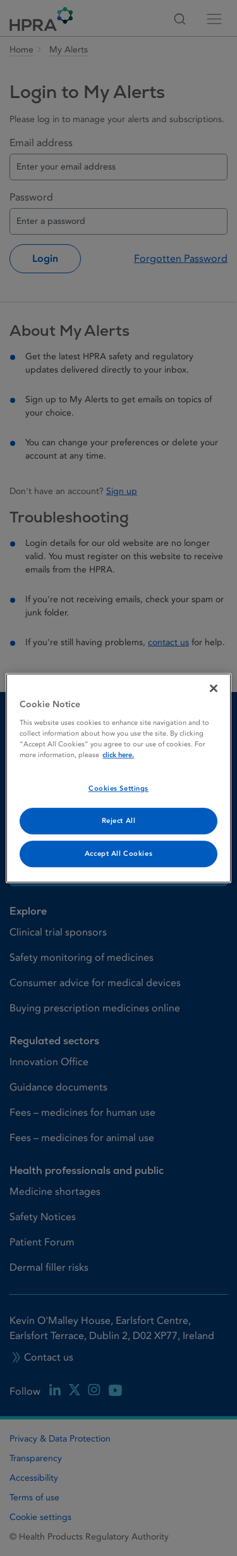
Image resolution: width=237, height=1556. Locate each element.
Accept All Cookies (118, 853)
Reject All (119, 821)
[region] (118, 778)
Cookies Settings (118, 788)
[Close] (214, 688)
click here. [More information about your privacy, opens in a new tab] (118, 755)
